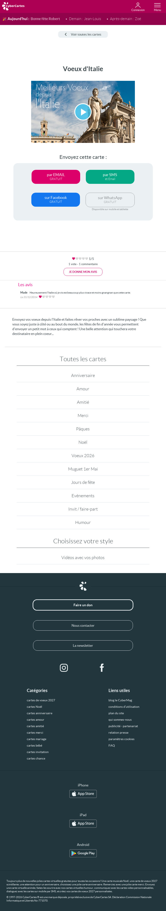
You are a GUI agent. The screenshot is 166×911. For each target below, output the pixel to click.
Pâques (83, 429)
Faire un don (83, 605)
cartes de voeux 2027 (41, 700)
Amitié (83, 402)
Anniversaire (83, 375)
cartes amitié (35, 726)
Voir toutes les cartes (83, 34)
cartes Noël (34, 706)
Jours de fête (83, 482)
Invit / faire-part (83, 509)
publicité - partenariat (123, 726)
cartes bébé (34, 745)
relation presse (118, 732)
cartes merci (35, 732)
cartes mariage (36, 739)
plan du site (116, 713)
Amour (83, 388)
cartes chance (36, 758)
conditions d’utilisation (124, 706)
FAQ (112, 745)
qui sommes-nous (120, 719)
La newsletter (83, 645)
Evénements (83, 495)
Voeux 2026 (83, 455)
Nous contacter (83, 625)
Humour (83, 522)
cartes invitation (38, 752)
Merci (83, 415)
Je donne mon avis (83, 271)
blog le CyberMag (120, 700)
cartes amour (35, 719)
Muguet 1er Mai (83, 469)
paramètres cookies (121, 739)
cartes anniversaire (39, 713)
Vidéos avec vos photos (83, 557)
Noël (82, 442)
